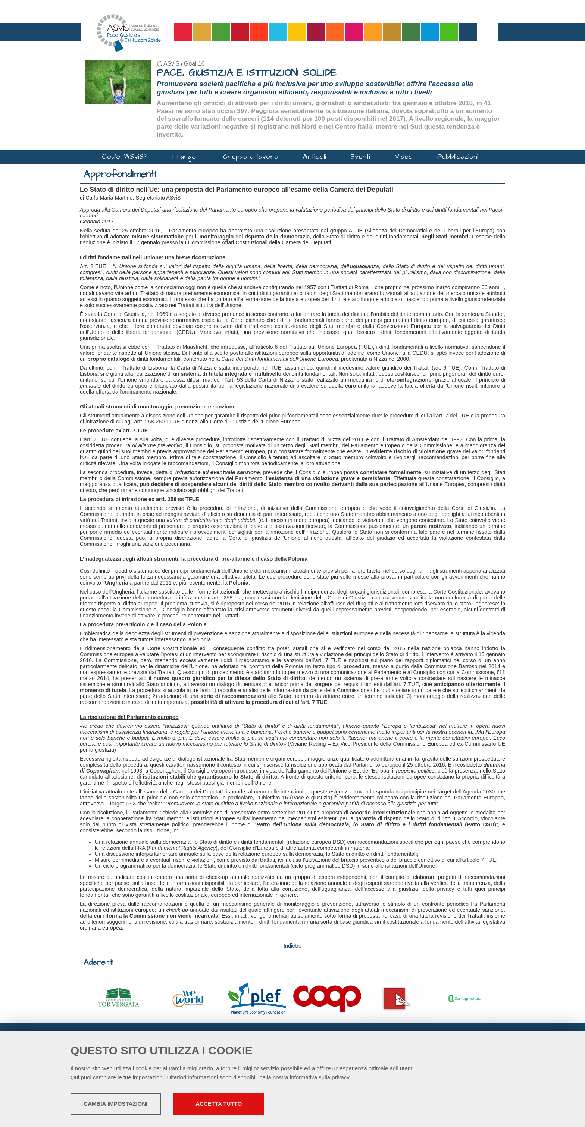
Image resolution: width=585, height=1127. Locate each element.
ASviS (171, 63)
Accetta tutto (264, 1105)
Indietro (292, 946)
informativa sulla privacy (320, 1078)
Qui (75, 1078)
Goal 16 (194, 63)
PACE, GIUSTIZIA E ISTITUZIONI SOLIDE (247, 73)
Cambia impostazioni (129, 1105)
